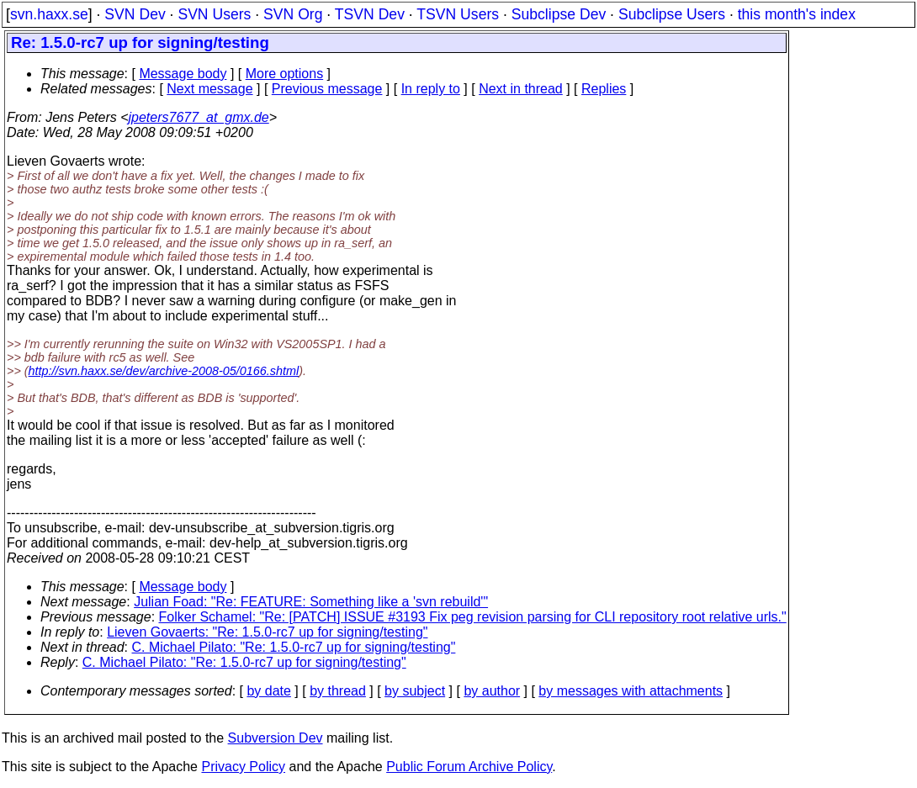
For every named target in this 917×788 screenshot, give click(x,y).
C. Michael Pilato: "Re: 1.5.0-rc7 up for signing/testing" (294, 647)
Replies (603, 89)
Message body (182, 73)
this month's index (797, 14)
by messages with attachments (630, 691)
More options (285, 73)
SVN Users (214, 14)
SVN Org (292, 14)
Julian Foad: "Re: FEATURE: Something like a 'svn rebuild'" (311, 602)
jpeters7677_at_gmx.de (199, 117)
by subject (414, 691)
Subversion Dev (275, 738)
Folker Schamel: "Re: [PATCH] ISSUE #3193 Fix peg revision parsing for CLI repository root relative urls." (473, 617)
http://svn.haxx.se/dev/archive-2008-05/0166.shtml (164, 371)
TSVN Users (457, 14)
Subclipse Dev (559, 14)
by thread (338, 691)
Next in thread (521, 89)
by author (492, 691)
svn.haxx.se (49, 14)
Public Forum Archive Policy (469, 766)
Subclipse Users (671, 14)
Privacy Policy (243, 766)
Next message (209, 89)
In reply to (430, 89)
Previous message (327, 89)
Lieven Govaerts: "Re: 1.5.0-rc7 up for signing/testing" (267, 632)
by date (268, 691)
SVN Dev (134, 14)
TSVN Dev (370, 14)
